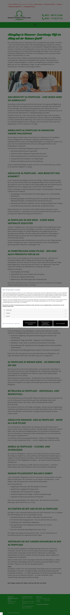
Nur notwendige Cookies (30, 323)
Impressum (17, 323)
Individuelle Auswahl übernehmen (45, 323)
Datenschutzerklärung (7, 323)
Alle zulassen (60, 323)
